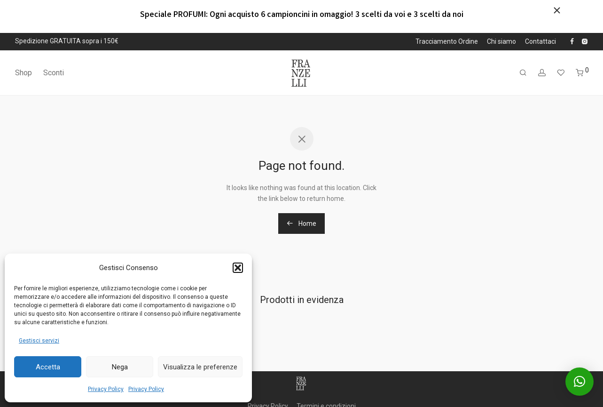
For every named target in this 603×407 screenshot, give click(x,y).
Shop (23, 72)
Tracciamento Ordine (446, 41)
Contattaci (540, 41)
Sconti (53, 72)
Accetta (48, 367)
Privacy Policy (106, 389)
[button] (238, 267)
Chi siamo (501, 41)
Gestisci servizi (39, 340)
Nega (120, 367)
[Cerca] (523, 73)
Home (301, 223)
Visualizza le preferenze (200, 367)
